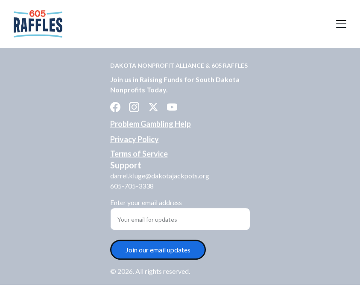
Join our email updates (158, 250)
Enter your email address (146, 203)
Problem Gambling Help (150, 123)
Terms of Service (139, 153)
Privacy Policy (134, 139)
